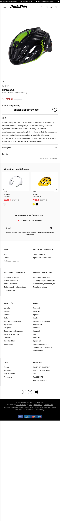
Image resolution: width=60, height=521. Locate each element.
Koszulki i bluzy (9, 341)
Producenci (8, 377)
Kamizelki (7, 338)
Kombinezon (8, 344)
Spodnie (7, 315)
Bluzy (35, 334)
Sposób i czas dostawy (42, 258)
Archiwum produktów (12, 261)
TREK (35, 374)
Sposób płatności (39, 254)
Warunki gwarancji (11, 280)
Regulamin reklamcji (11, 277)
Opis (4, 118)
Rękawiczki (8, 324)
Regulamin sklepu (40, 287)
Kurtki (6, 318)
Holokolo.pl (8, 407)
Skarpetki (7, 328)
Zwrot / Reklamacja (11, 284)
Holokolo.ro (29, 407)
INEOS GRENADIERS (41, 370)
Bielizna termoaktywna (12, 321)
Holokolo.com (49, 407)
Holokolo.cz (48, 405)
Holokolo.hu (18, 407)
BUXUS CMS (21, 405)
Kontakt (6, 258)
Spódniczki (37, 341)
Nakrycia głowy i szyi (11, 334)
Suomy (5, 86)
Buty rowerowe (9, 374)
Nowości (7, 308)
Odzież (6, 367)
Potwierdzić (51, 228)
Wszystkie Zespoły (40, 380)
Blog (5, 254)
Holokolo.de (19, 410)
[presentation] (4, 189)
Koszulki (7, 311)
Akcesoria (7, 370)
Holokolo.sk (38, 405)
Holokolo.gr (40, 410)
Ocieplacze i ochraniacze (13, 331)
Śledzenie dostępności (26, 110)
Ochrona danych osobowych (44, 284)
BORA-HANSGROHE (41, 367)
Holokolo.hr (30, 410)
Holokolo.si (39, 407)
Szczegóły (6, 148)
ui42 (30, 405)
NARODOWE (38, 377)
